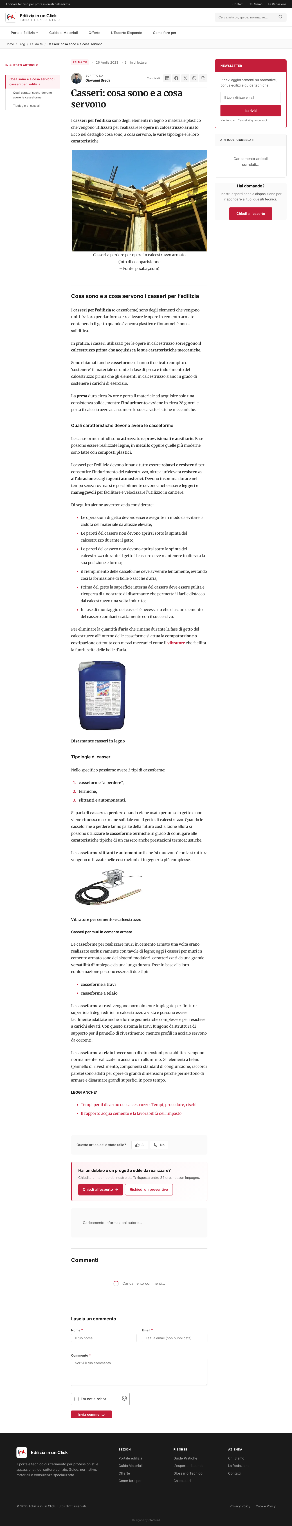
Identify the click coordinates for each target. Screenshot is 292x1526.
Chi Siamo (256, 4)
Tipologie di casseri (26, 105)
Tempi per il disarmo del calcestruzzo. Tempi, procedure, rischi (139, 1104)
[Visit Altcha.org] (124, 1399)
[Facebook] (176, 78)
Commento (81, 1355)
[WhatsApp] (194, 78)
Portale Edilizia (24, 33)
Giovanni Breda (97, 80)
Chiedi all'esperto (100, 1189)
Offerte (94, 33)
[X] (185, 78)
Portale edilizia (130, 1458)
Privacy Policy (240, 1506)
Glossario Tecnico (187, 1473)
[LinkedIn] (167, 78)
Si (139, 1145)
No (159, 1145)
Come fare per (164, 33)
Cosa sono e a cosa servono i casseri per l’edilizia (32, 81)
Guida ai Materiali (63, 33)
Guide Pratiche (185, 1458)
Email (147, 1330)
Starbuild (154, 1520)
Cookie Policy (266, 1506)
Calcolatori (182, 1481)
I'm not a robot (93, 1399)
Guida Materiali (131, 1466)
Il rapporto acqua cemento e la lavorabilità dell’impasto (131, 1113)
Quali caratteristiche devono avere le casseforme (32, 95)
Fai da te (36, 44)
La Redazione (277, 4)
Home (9, 44)
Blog (22, 44)
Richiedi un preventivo (149, 1189)
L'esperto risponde (188, 1466)
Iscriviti (251, 111)
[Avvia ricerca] (280, 17)
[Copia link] (203, 78)
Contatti (237, 4)
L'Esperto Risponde (126, 33)
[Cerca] (245, 17)
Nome (77, 1330)
